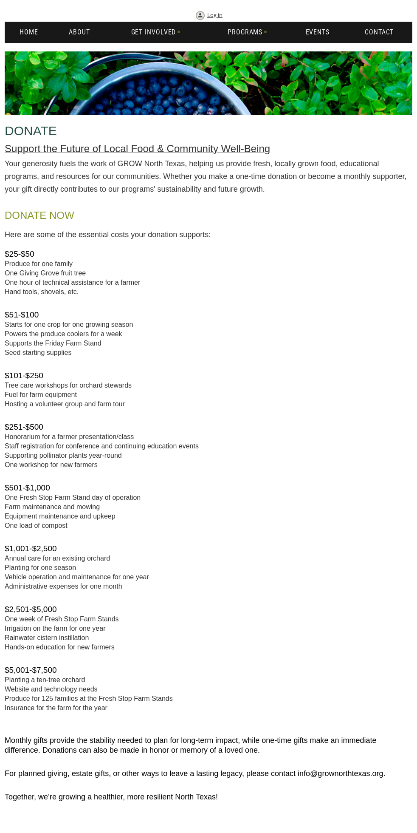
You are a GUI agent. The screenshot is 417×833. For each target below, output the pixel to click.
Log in (215, 15)
